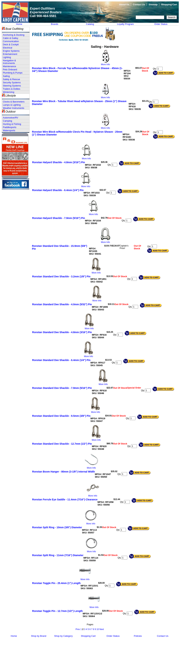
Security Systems (12, 82)
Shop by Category (63, 636)
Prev (78, 629)
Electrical (7, 47)
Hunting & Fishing (12, 124)
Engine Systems (11, 51)
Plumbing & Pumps (13, 72)
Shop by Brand (38, 636)
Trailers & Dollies (11, 89)
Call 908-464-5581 (43, 16)
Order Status (160, 24)
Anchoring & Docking (13, 35)
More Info (105, 64)
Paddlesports (9, 127)
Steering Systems (12, 85)
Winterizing (8, 92)
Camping (7, 121)
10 (97, 629)
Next (101, 629)
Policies (138, 636)
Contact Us (139, 4)
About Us (124, 4)
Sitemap (153, 4)
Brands (54, 24)
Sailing (6, 76)
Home (19, 24)
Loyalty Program (125, 24)
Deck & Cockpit (11, 44)
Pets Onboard (10, 69)
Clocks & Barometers (13, 101)
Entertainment (10, 54)
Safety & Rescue (11, 79)
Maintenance (9, 66)
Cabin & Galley (10, 38)
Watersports (9, 130)
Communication (11, 41)
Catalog (90, 24)
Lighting (7, 57)
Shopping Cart (169, 4)
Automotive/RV (10, 117)
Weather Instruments (13, 108)
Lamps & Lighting (12, 105)
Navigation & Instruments (9, 61)
